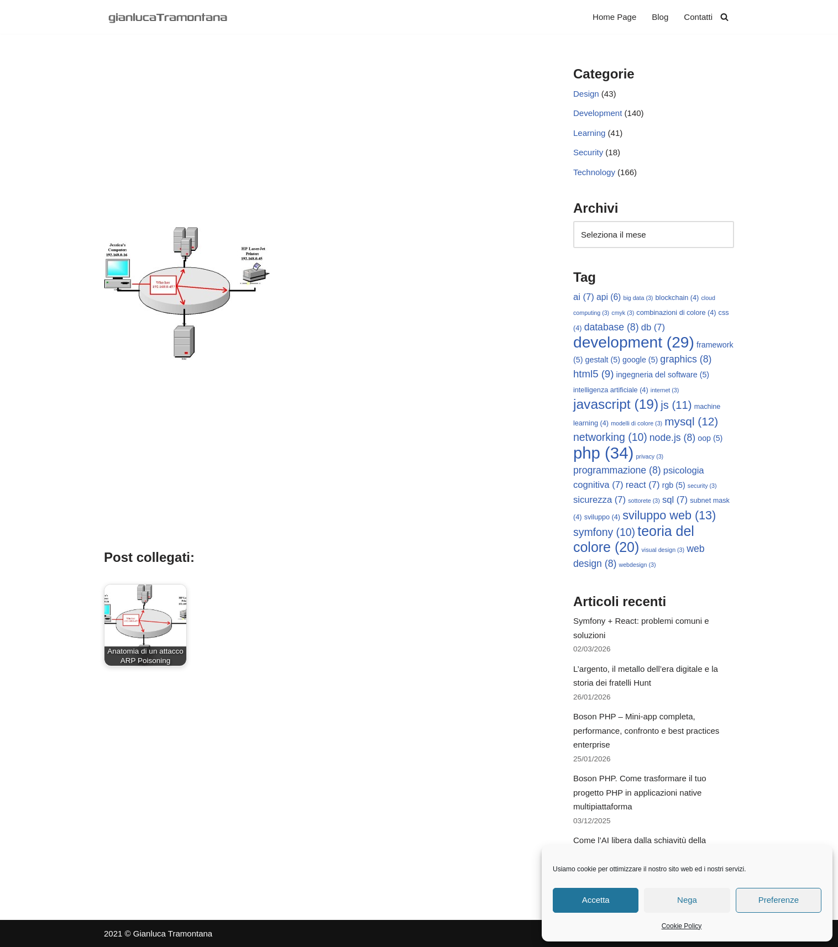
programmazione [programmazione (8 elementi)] (617, 470)
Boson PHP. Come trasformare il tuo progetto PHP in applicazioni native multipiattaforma (639, 792)
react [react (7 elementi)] (643, 485)
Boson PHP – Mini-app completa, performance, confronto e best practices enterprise (646, 730)
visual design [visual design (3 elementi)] (662, 549)
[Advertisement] (322, 144)
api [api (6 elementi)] (608, 297)
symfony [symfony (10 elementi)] (604, 532)
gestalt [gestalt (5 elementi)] (602, 359)
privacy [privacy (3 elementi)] (649, 456)
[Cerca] (724, 17)
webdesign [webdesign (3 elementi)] (637, 564)
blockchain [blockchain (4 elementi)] (677, 298)
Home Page (614, 17)
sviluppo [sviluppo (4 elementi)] (602, 517)
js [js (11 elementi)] (676, 405)
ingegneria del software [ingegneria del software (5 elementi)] (663, 374)
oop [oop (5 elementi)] (710, 438)
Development (597, 113)
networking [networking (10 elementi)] (610, 437)
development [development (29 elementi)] (633, 342)
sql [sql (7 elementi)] (675, 499)
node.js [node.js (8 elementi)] (672, 437)
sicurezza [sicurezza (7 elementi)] (599, 499)
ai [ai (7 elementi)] (583, 297)
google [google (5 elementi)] (640, 359)
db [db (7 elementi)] (653, 327)
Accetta (596, 899)
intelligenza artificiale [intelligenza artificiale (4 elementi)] (610, 390)
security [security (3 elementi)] (702, 485)
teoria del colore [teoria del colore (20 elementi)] (633, 539)
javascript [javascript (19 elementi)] (615, 404)
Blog (660, 17)
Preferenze (778, 899)
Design (586, 93)
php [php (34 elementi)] (603, 453)
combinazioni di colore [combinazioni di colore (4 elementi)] (676, 313)
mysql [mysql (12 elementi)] (691, 421)
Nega (687, 899)
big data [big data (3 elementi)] (638, 297)
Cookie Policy (682, 926)
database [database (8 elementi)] (611, 327)
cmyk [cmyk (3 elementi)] (622, 312)
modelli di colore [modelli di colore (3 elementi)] (636, 423)
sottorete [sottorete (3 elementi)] (643, 500)
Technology (594, 172)
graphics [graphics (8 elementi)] (685, 359)
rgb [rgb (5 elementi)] (673, 485)
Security (588, 152)
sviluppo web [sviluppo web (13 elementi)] (669, 515)
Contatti (698, 17)
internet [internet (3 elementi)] (665, 390)
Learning (589, 133)
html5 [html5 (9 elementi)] (593, 374)
